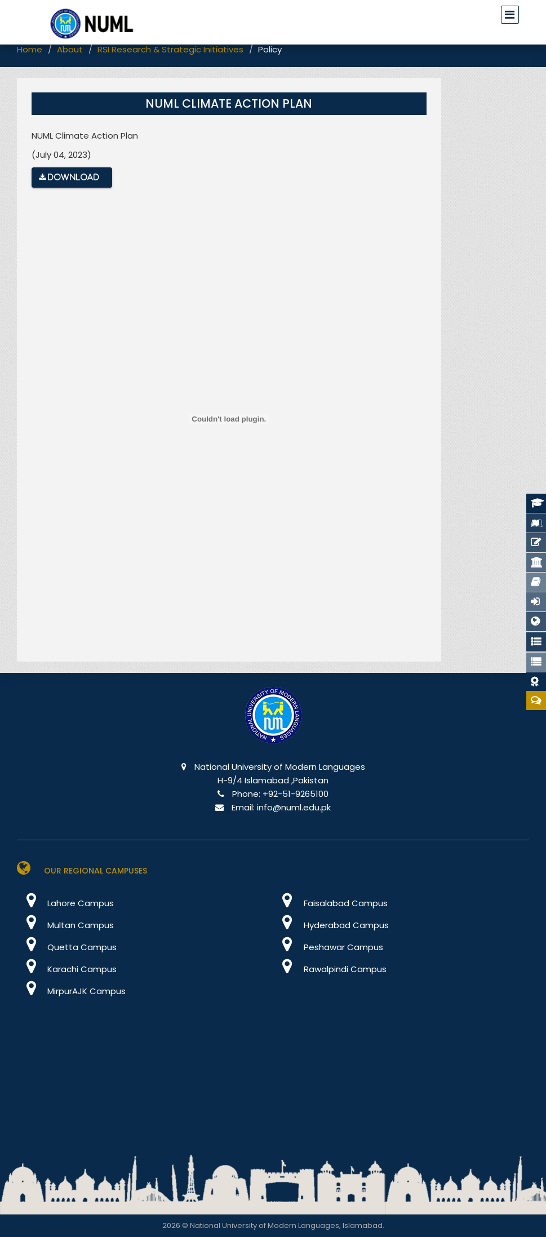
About (70, 49)
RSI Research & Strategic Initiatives (170, 49)
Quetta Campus (67, 947)
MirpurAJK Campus (71, 991)
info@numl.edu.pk (294, 807)
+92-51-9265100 (296, 794)
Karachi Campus (67, 969)
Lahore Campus (65, 903)
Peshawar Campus (328, 947)
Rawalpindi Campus (330, 969)
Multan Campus (65, 925)
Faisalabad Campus (330, 903)
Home (29, 49)
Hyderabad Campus (331, 925)
